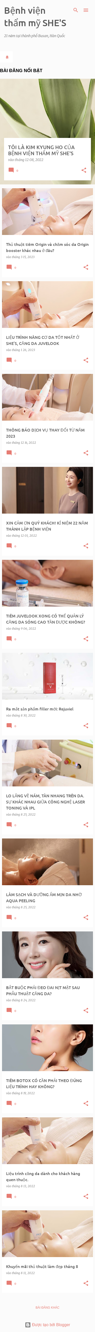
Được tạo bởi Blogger (47, 1325)
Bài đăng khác (47, 1307)
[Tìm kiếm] (76, 10)
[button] (84, 170)
